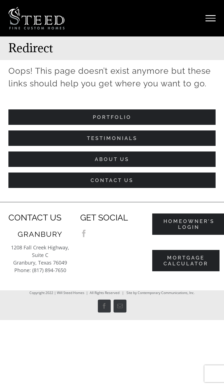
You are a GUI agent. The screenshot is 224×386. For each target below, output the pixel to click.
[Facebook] (83, 233)
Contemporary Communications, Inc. (166, 292)
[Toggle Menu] (210, 18)
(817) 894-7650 (49, 270)
